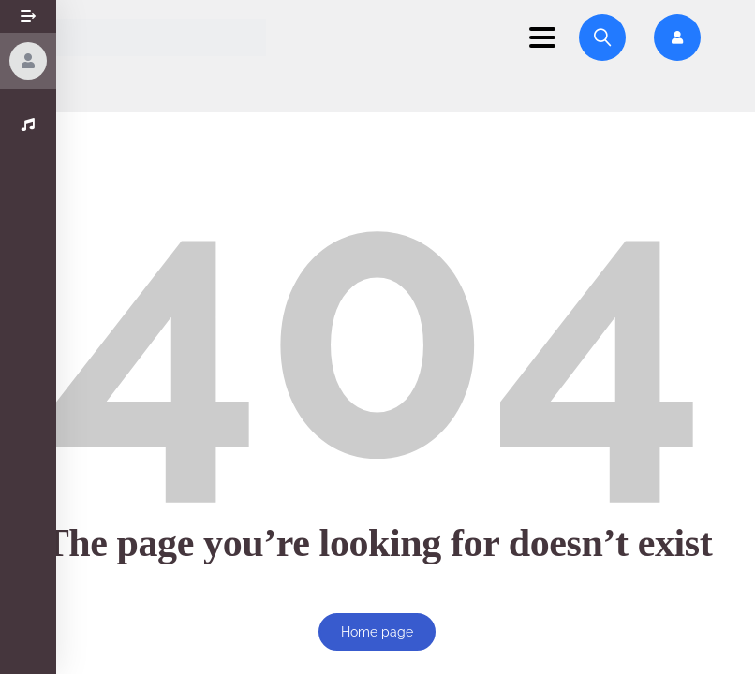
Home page (377, 631)
